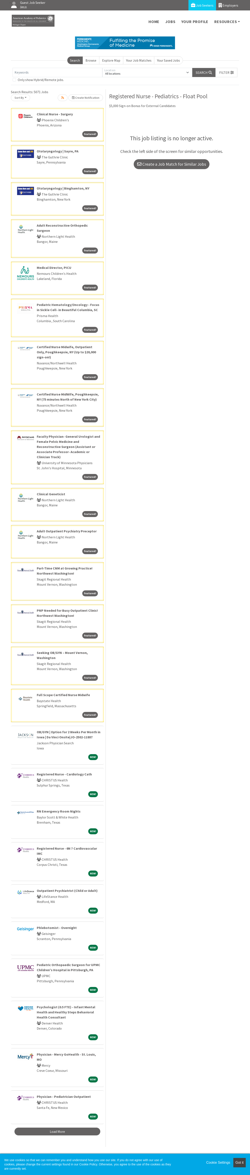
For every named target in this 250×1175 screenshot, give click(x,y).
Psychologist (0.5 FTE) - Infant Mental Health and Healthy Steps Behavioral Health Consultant (66, 1012)
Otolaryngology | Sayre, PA (57, 151)
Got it (239, 1162)
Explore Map (111, 60)
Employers (228, 5)
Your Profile (195, 21)
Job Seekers (202, 5)
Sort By (19, 98)
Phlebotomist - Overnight (57, 928)
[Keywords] (57, 72)
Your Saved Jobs (168, 60)
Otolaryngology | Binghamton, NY (63, 188)
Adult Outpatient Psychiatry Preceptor (67, 531)
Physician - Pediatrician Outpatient (64, 1096)
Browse (90, 60)
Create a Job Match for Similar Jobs (171, 164)
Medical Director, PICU (54, 267)
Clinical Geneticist (51, 494)
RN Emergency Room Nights (59, 811)
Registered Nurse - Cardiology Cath (64, 774)
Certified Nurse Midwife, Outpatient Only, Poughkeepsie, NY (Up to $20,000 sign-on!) (66, 352)
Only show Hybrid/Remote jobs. (41, 80)
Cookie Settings (218, 1162)
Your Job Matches (138, 60)
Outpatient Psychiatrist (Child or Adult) (67, 890)
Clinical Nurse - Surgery (55, 114)
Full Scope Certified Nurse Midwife (63, 695)
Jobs (170, 21)
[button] (226, 72)
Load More (57, 1131)
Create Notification (85, 98)
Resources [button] (225, 21)
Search (75, 60)
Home (154, 21)
